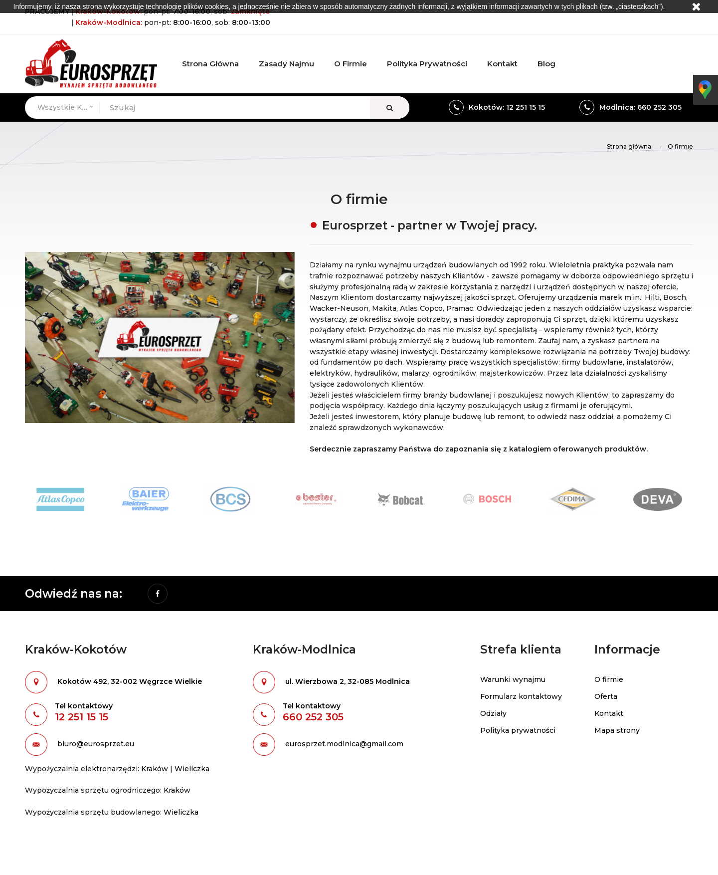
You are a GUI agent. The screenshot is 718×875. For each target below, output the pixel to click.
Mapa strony (617, 730)
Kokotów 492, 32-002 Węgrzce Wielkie (129, 681)
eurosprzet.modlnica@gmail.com (344, 743)
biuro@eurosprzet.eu (95, 743)
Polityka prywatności (517, 730)
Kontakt (608, 713)
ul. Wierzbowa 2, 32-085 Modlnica (347, 681)
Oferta (605, 696)
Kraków (154, 768)
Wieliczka (192, 768)
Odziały (493, 713)
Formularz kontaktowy (521, 696)
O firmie (608, 679)
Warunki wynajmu (512, 679)
